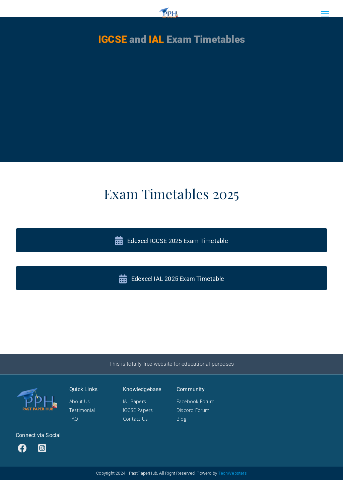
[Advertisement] (171, 115)
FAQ (73, 419)
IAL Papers (134, 401)
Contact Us (135, 419)
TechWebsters (232, 473)
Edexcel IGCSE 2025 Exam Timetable (171, 240)
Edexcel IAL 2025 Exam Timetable (171, 278)
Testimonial (82, 410)
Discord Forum (193, 410)
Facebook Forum (195, 401)
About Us (79, 401)
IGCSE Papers (138, 410)
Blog (181, 419)
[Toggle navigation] (325, 13)
